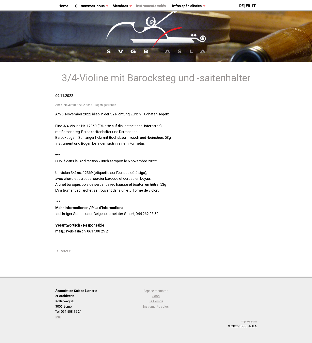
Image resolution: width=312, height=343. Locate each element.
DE (241, 6)
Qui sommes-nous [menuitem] (90, 6)
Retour (63, 251)
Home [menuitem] (63, 6)
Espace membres (155, 291)
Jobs (156, 296)
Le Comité (156, 301)
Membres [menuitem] (120, 6)
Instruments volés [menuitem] (151, 6)
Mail (58, 317)
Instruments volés (156, 306)
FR (248, 6)
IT (254, 6)
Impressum (248, 321)
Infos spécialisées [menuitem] (187, 6)
